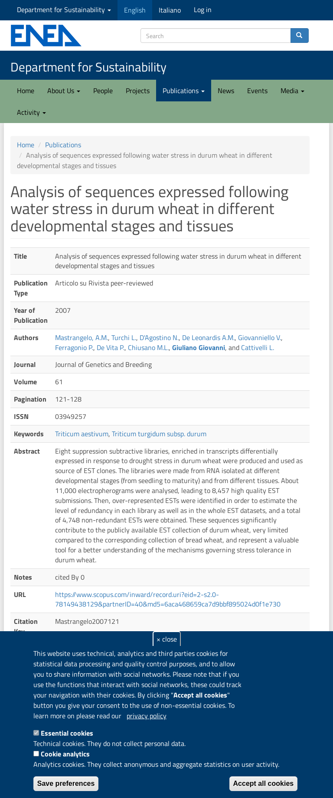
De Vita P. (110, 347)
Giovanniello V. (259, 337)
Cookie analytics (65, 754)
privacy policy (146, 715)
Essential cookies (67, 733)
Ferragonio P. (74, 347)
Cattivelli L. (257, 347)
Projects (138, 90)
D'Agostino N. (159, 337)
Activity (31, 112)
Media (292, 90)
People (103, 90)
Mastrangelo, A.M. (81, 337)
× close (167, 639)
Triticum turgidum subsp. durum (159, 433)
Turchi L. (123, 337)
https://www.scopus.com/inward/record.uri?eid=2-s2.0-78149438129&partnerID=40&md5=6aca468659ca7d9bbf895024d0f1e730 (168, 599)
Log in (203, 9)
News (226, 90)
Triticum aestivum (81, 433)
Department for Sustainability (64, 9)
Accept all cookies (263, 783)
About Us (63, 90)
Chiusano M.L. (148, 347)
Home (25, 90)
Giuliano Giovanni (198, 347)
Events (257, 90)
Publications (184, 90)
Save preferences (66, 783)
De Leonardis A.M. (208, 337)
